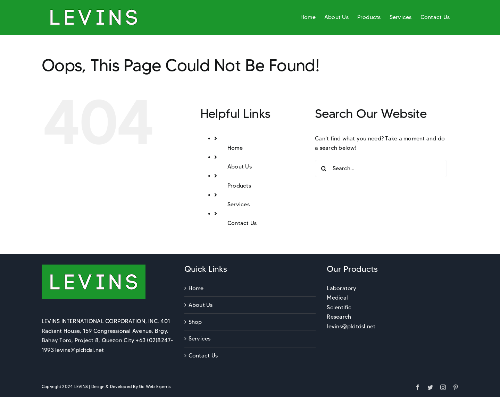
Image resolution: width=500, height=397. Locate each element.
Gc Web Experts (154, 386)
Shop (195, 322)
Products (239, 185)
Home (235, 148)
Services (238, 204)
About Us (239, 166)
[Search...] (381, 168)
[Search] (323, 168)
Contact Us (242, 223)
